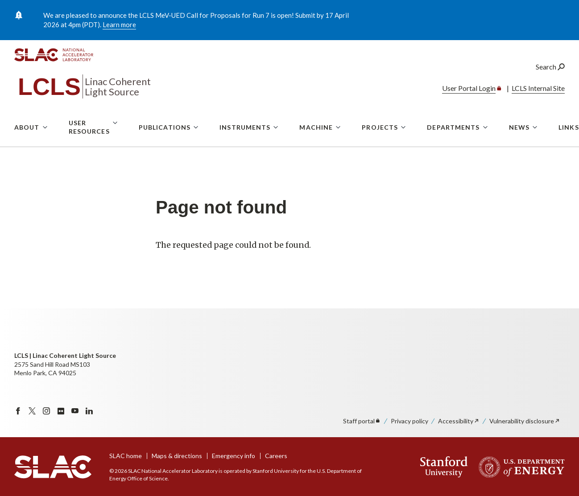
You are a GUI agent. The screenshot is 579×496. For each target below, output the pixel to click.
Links (568, 143)
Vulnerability (524, 421)
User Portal (472, 103)
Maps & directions (177, 455)
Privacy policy (409, 421)
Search (550, 82)
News (519, 143)
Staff (362, 421)
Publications (164, 143)
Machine (316, 143)
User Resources (89, 143)
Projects (380, 143)
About (27, 143)
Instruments (244, 143)
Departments (453, 143)
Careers (276, 455)
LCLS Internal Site (538, 103)
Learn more (119, 24)
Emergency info (233, 455)
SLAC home (125, 455)
